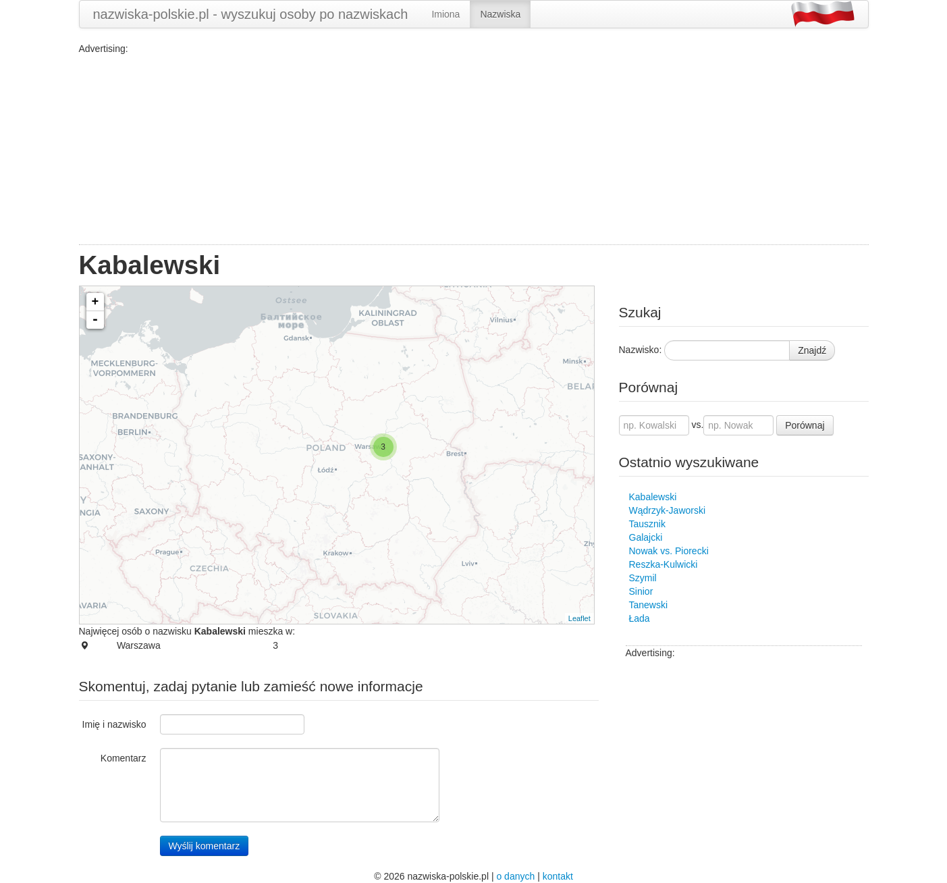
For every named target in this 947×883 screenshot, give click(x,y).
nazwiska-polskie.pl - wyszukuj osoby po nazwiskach (250, 14)
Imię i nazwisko (114, 724)
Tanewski (648, 604)
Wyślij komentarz (204, 845)
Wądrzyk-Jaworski (667, 510)
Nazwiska (500, 14)
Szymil (643, 577)
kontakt (558, 876)
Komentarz (123, 758)
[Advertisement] (474, 149)
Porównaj (804, 425)
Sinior (641, 591)
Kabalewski (653, 496)
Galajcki (646, 537)
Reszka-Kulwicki (663, 564)
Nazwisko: (640, 349)
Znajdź (812, 350)
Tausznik (647, 523)
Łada (639, 618)
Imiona (445, 14)
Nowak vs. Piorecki (669, 550)
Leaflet (579, 618)
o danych (515, 876)
